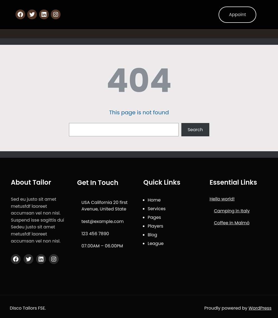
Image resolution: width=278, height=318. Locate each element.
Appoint (237, 14)
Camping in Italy (232, 211)
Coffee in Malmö (231, 223)
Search (195, 130)
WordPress (260, 308)
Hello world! (222, 199)
